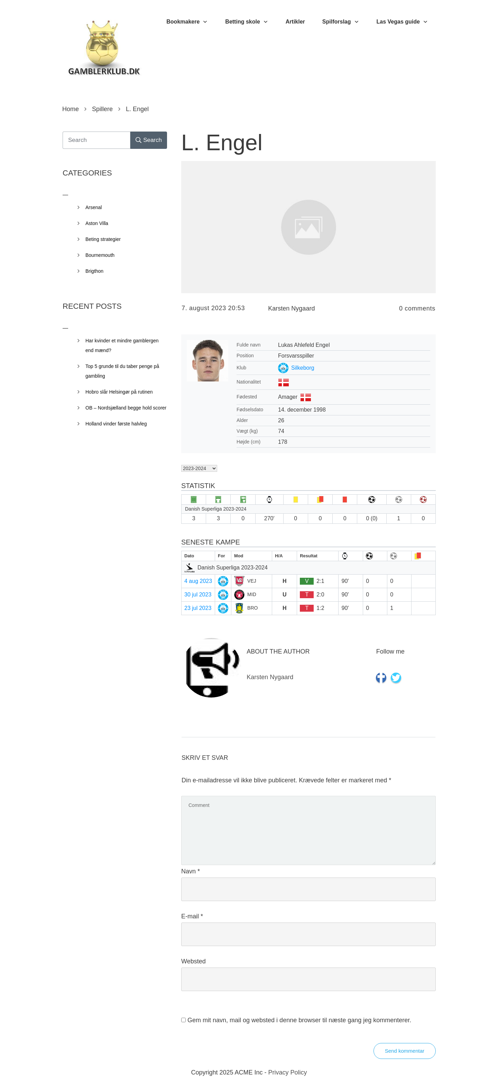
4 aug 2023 (198, 581)
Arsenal (93, 207)
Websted (193, 961)
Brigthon (94, 271)
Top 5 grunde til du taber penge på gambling (122, 371)
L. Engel (221, 142)
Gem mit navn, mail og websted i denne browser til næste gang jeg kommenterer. (299, 1020)
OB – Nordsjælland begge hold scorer (125, 408)
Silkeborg (302, 368)
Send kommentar (404, 1051)
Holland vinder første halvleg (116, 423)
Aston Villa (96, 223)
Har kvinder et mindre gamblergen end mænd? (122, 345)
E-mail (192, 916)
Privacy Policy (287, 1072)
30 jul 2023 (197, 594)
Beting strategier (103, 239)
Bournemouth (99, 255)
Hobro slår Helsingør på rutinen (119, 392)
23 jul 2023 (197, 608)
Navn (190, 871)
